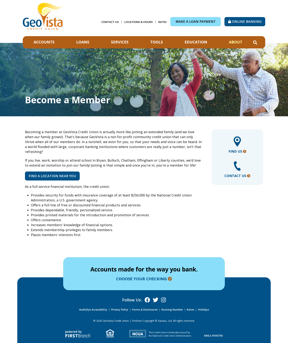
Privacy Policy (119, 309)
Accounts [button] (44, 42)
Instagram (163, 300)
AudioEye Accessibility (93, 309)
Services (120, 42)
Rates (162, 22)
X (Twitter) (155, 300)
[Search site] (255, 43)
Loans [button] (82, 42)
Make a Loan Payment (196, 21)
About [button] (235, 42)
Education (196, 42)
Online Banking (247, 21)
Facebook (147, 300)
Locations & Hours (138, 22)
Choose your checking (141, 278)
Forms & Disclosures (145, 309)
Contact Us (110, 22)
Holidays (203, 309)
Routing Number (172, 309)
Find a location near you (52, 176)
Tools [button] (156, 42)
